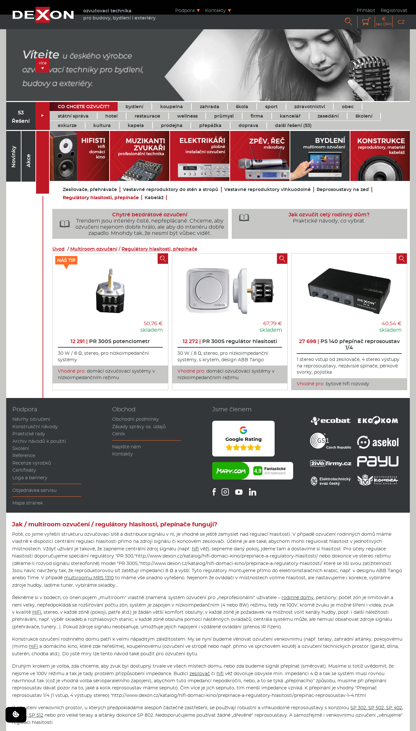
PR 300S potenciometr (110, 341)
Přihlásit (366, 10)
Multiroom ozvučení (93, 249)
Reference (23, 455)
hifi (195, 549)
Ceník (118, 434)
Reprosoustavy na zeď (343, 189)
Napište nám (126, 447)
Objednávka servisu (34, 490)
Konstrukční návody (35, 427)
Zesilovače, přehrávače (90, 189)
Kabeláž (154, 197)
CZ (401, 22)
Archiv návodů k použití (39, 441)
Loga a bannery (29, 478)
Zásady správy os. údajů (139, 427)
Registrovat (394, 10)
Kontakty (215, 10)
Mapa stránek (27, 503)
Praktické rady (28, 434)
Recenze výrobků (31, 463)
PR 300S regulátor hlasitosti (230, 341)
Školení (20, 448)
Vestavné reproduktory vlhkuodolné (267, 189)
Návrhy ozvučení (31, 419)
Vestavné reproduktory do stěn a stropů (170, 189)
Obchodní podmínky (135, 419)
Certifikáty (24, 470)
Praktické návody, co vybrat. (302, 218)
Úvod (58, 249)
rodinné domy (297, 597)
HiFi (36, 612)
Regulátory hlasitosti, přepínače (101, 197)
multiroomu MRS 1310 (89, 578)
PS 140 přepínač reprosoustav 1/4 (349, 344)
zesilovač (199, 673)
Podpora (185, 10)
